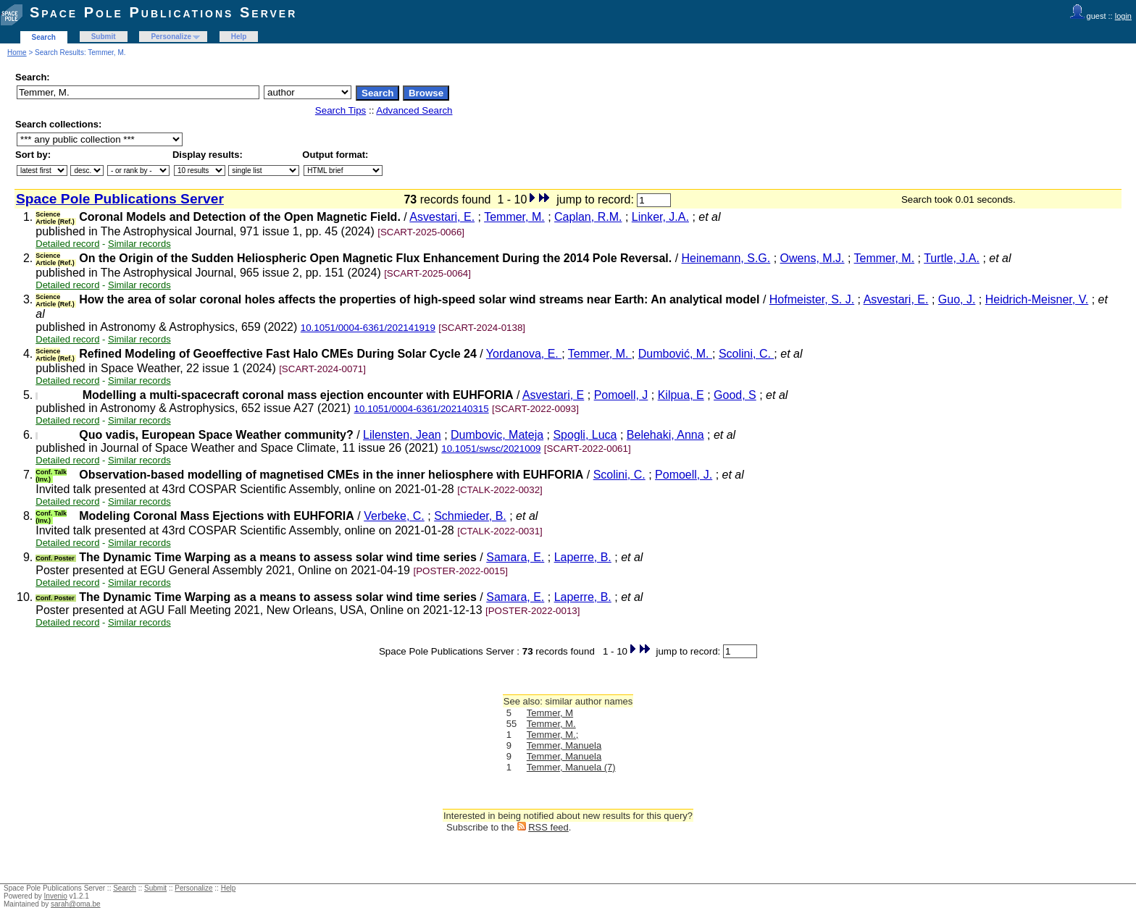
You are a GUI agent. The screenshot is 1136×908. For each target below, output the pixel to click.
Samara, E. (515, 557)
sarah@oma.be (76, 904)
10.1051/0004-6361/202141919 (368, 327)
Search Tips (340, 110)
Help (239, 37)
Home (17, 52)
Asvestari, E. (442, 217)
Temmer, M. (514, 217)
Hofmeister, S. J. (811, 299)
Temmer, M (550, 712)
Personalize (171, 37)
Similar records (139, 243)
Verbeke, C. (394, 516)
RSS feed (548, 827)
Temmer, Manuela (564, 745)
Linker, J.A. (660, 217)
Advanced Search (414, 110)
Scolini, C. (746, 354)
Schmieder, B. (470, 516)
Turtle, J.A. (952, 258)
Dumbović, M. (675, 354)
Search (44, 37)
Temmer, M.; (553, 734)
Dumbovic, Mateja (497, 435)
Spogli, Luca (585, 435)
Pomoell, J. (683, 474)
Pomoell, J (621, 395)
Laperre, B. (582, 557)
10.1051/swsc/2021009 (490, 448)
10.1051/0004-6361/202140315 (421, 408)
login (1123, 16)
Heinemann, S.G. (726, 258)
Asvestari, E (553, 395)
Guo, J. (957, 299)
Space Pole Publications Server (163, 12)
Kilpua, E (681, 395)
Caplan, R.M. (588, 217)
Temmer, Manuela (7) (571, 767)
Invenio (55, 896)
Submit (103, 37)
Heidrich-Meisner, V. (1037, 299)
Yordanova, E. (523, 354)
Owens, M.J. (812, 258)
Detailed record (67, 243)
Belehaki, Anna (665, 435)
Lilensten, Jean (402, 435)
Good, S (735, 395)
